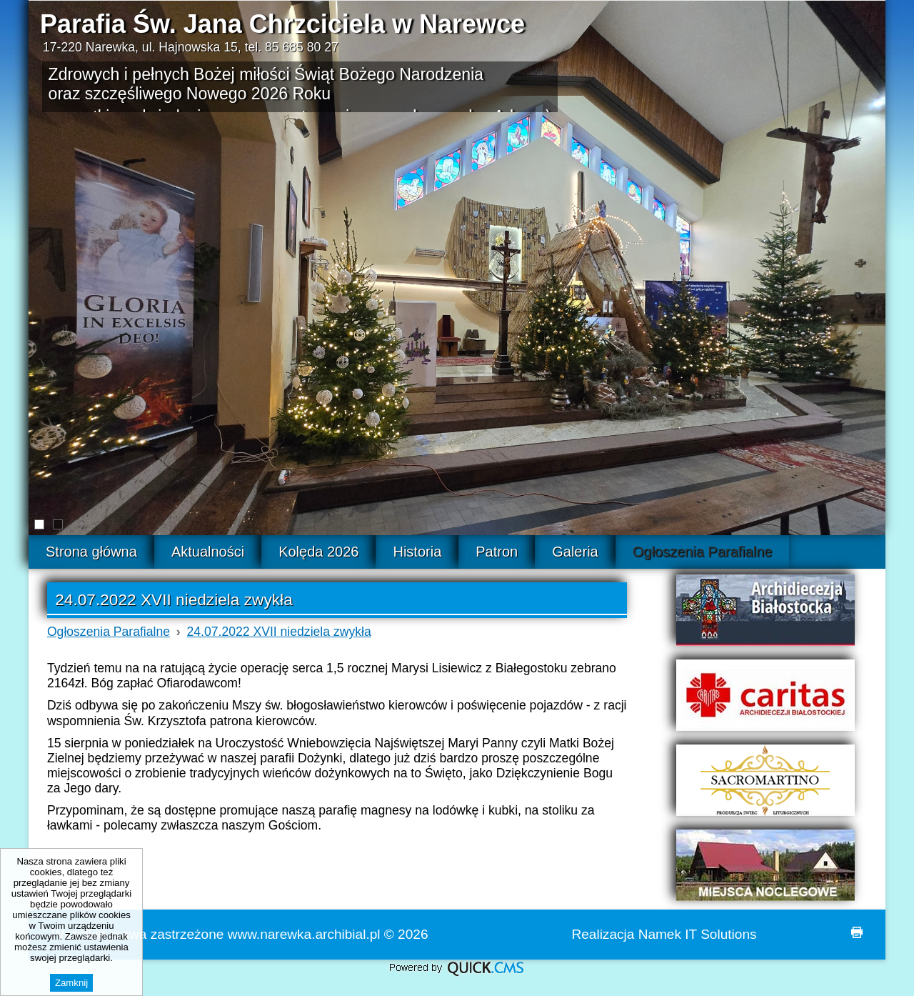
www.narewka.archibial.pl (304, 934)
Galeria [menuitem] (575, 551)
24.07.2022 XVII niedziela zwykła (279, 631)
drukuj (857, 932)
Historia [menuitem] (417, 551)
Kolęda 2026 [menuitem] (318, 551)
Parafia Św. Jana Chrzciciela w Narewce (282, 24)
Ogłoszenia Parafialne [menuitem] (703, 551)
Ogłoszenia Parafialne (108, 631)
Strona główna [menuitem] (91, 551)
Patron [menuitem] (497, 551)
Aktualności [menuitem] (207, 551)
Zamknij (71, 982)
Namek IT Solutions (697, 934)
